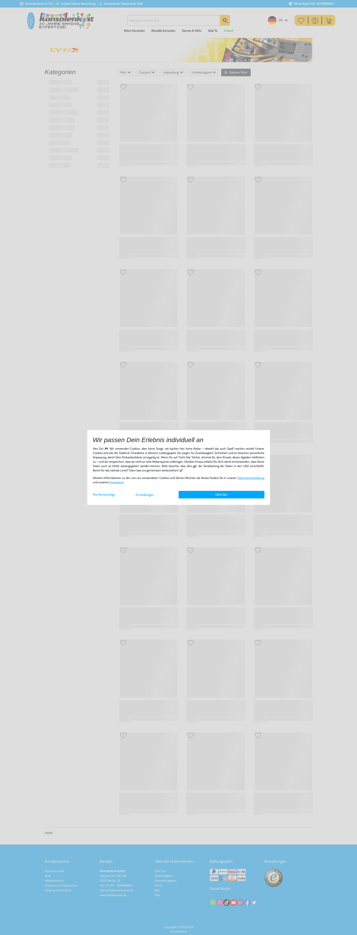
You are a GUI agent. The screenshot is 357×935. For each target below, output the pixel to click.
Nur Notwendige (104, 494)
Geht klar (221, 494)
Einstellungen (145, 495)
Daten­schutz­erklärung (250, 478)
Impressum (117, 482)
